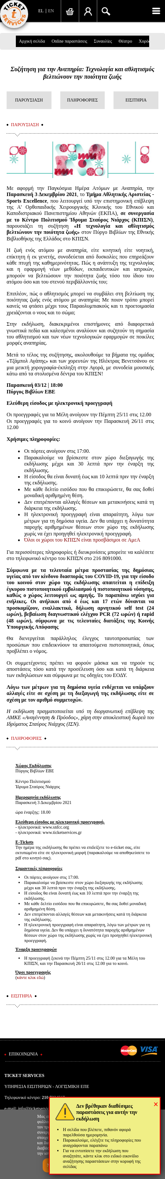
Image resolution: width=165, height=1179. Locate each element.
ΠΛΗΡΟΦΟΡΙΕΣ (82, 100)
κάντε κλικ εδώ (30, 977)
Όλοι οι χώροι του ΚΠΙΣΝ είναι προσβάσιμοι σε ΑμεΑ (82, 540)
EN (51, 10)
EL (41, 10)
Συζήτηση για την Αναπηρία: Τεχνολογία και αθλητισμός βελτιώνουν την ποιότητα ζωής (82, 73)
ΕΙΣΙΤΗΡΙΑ (136, 100)
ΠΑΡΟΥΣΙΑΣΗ (29, 100)
